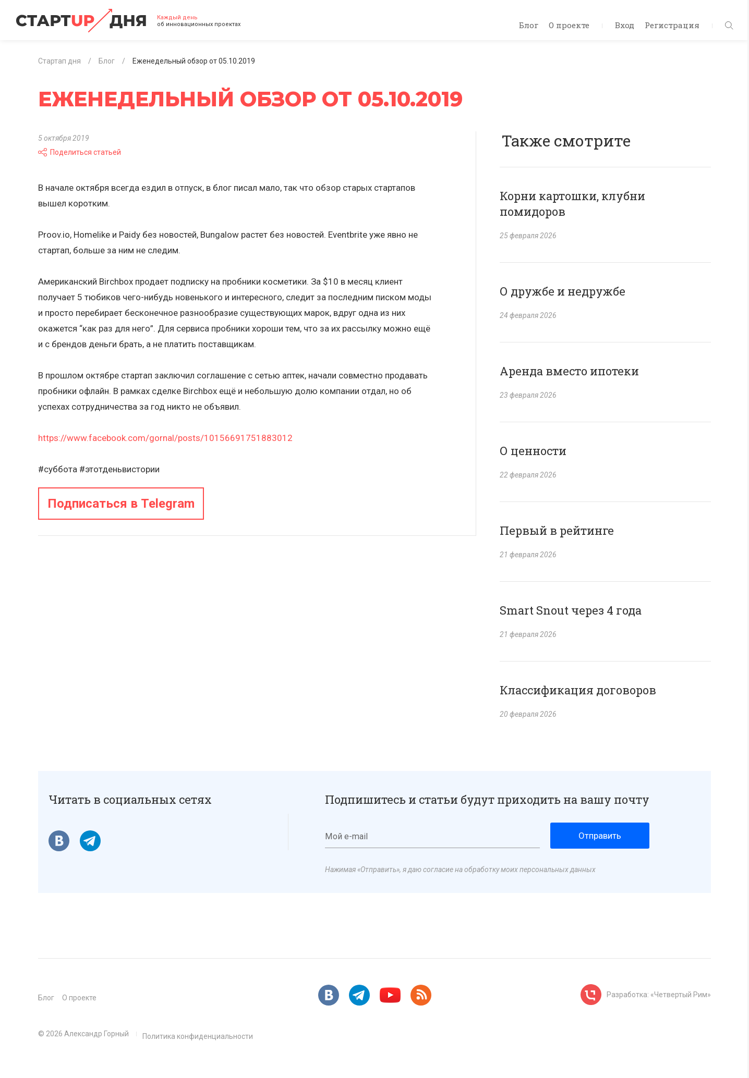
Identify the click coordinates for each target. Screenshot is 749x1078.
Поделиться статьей (79, 152)
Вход (624, 25)
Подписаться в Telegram (121, 503)
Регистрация (672, 25)
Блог (528, 25)
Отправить (599, 835)
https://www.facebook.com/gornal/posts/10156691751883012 (165, 438)
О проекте (569, 25)
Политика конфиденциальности (197, 1036)
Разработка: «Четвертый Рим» (659, 994)
